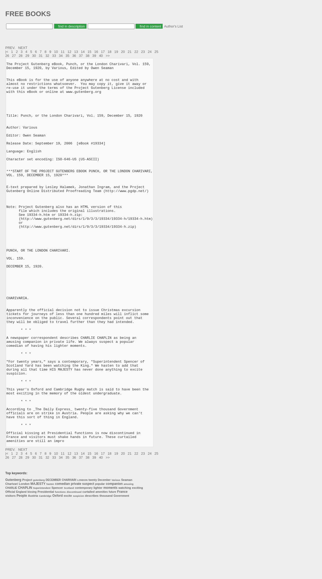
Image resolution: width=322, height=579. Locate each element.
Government (121, 572)
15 (89, 52)
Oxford (57, 572)
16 (96, 52)
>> (108, 56)
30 (34, 56)
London (24, 560)
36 (74, 56)
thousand (106, 571)
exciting (137, 564)
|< (7, 52)
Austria (33, 571)
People (22, 572)
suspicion (78, 572)
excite (68, 571)
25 (156, 52)
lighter (98, 564)
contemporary (84, 564)
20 (123, 52)
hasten (50, 560)
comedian (62, 560)
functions (60, 568)
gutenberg (39, 556)
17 (103, 52)
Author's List (173, 26)
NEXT (23, 48)
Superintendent (41, 564)
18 (109, 52)
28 (20, 56)
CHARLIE (11, 564)
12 (69, 52)
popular (100, 560)
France (122, 568)
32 (47, 56)
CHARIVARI (69, 556)
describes (91, 571)
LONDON (82, 556)
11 (63, 52)
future (112, 568)
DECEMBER (53, 556)
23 (143, 52)
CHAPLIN (25, 564)
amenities (101, 568)
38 (87, 56)
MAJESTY (37, 560)
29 (27, 56)
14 (83, 52)
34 (61, 56)
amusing (129, 560)
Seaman (126, 556)
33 (54, 56)
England (21, 568)
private (76, 560)
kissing (31, 568)
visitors (10, 571)
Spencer (57, 564)
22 (136, 52)
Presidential (46, 567)
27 (14, 56)
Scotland (69, 564)
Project (27, 556)
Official (10, 567)
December (104, 556)
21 (129, 52)
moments (110, 564)
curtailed (88, 567)
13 (76, 52)
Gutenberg (13, 556)
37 (80, 56)
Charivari (11, 560)
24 (149, 52)
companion (114, 560)
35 (67, 56)
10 (56, 52)
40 (101, 56)
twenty (93, 556)
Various (116, 556)
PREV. (10, 48)
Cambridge (45, 572)
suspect (88, 560)
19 (116, 52)
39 (94, 56)
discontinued (74, 568)
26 (7, 56)
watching (124, 564)
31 (41, 56)
